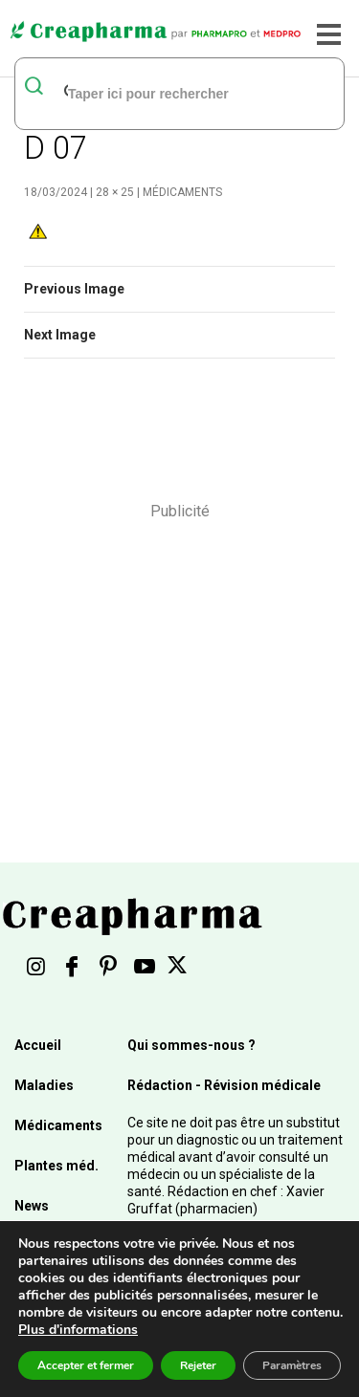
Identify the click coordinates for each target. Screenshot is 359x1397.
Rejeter (198, 1365)
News (31, 1205)
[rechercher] (155, 92)
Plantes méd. (56, 1165)
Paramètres (292, 1365)
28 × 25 (115, 192)
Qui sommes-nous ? (191, 1045)
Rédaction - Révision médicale (224, 1085)
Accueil (37, 1045)
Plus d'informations (78, 1330)
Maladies (44, 1085)
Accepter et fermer (85, 1365)
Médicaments (182, 192)
